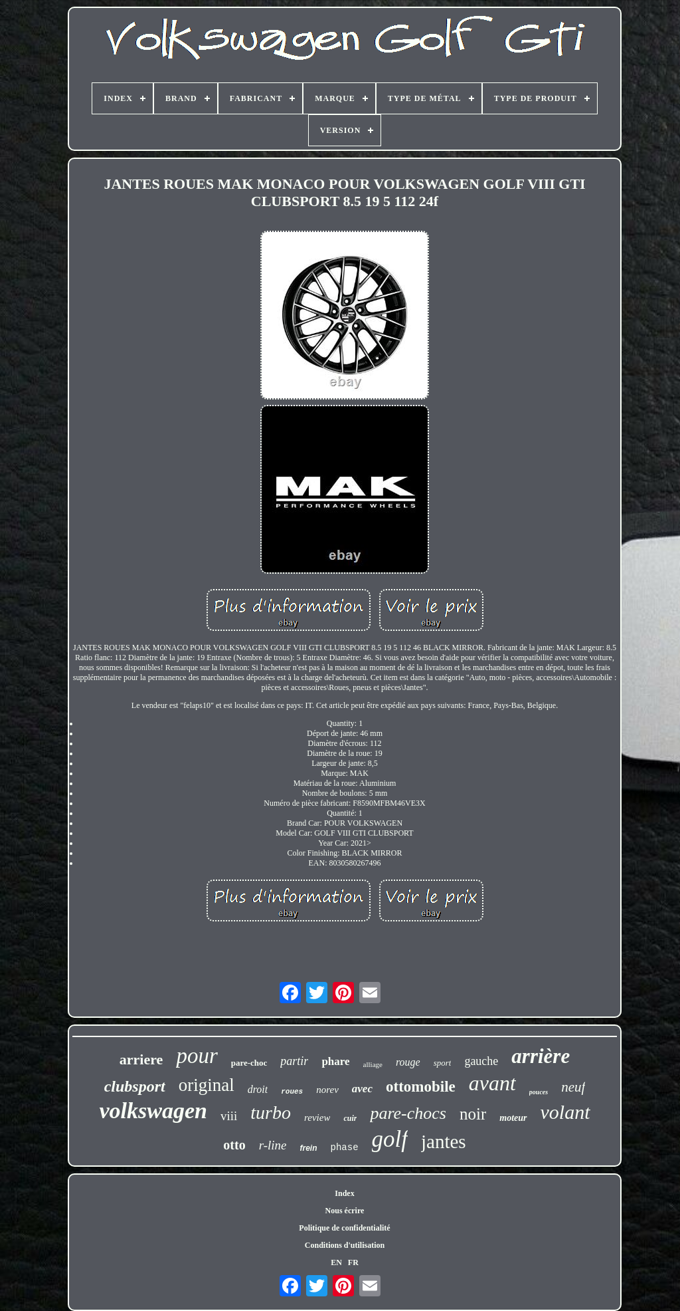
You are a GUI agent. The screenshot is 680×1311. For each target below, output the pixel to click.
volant (565, 1112)
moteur (513, 1118)
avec (362, 1088)
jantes (443, 1141)
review (317, 1117)
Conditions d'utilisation (344, 1245)
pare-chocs (408, 1113)
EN (336, 1262)
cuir (350, 1118)
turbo (270, 1112)
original (206, 1085)
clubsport (134, 1086)
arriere (141, 1059)
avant (492, 1083)
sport (443, 1063)
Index (344, 1193)
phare (335, 1061)
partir (294, 1061)
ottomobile (421, 1086)
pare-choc (249, 1063)
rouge (408, 1062)
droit (258, 1089)
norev (327, 1089)
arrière (540, 1056)
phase (345, 1147)
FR (353, 1262)
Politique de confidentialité (344, 1228)
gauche (481, 1061)
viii (228, 1116)
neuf (573, 1087)
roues (292, 1092)
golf (390, 1139)
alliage (372, 1064)
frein (308, 1148)
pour (196, 1056)
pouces (538, 1092)
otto (234, 1144)
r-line (273, 1145)
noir (473, 1114)
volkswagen (153, 1110)
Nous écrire (345, 1210)
